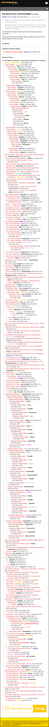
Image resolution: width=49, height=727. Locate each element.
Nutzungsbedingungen (35, 723)
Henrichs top (8, 265)
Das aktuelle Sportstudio (12, 194)
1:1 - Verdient (12, 604)
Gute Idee (9, 215)
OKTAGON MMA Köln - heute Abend (15, 671)
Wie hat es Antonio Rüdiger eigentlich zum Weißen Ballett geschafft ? (24, 540)
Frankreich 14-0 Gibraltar (12, 213)
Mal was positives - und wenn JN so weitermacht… (20, 179)
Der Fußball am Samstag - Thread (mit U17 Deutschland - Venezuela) (24, 60)
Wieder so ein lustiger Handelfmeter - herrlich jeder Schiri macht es (24, 273)
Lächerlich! (8, 269)
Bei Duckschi (8, 263)
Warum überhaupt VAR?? (13, 271)
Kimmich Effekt (9, 372)
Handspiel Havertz (10, 284)
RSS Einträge (6, 723)
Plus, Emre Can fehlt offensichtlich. (16, 158)
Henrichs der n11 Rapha (13, 386)
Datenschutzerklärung (7, 725)
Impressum (26, 723)
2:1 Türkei (8, 388)
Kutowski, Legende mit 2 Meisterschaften (17, 543)
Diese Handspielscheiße (12, 302)
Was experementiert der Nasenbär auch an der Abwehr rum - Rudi (23, 361)
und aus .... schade (10, 204)
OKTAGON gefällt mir (12, 677)
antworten (6, 43)
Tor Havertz (9, 610)
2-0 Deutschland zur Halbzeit (13, 698)
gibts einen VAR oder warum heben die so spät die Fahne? (21, 323)
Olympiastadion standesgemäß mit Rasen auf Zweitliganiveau (22, 334)
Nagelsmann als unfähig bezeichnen (19, 660)
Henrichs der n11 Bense (12, 380)
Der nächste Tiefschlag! (11, 221)
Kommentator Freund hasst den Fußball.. (16, 260)
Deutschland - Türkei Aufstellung (14, 599)
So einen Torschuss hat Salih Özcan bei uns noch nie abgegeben (23, 346)
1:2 (8, 563)
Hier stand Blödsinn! (12, 227)
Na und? (9, 652)
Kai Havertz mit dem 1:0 (14, 646)
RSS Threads (14, 723)
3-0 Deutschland (11, 700)
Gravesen (9, 551)
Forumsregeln (16, 725)
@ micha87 (37, 17)
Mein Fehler (10, 258)
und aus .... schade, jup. (13, 206)
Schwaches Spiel (11, 601)
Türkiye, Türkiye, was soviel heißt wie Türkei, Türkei (20, 606)
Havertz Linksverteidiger (13, 666)
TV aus (8, 306)
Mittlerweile (8, 553)
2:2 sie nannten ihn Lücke (12, 357)
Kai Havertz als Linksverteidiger (15, 633)
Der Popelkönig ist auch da (12, 208)
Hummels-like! (10, 267)
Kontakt (21, 723)
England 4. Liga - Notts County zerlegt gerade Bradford (20, 691)
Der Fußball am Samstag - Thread (14, 670)
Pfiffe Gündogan (9, 64)
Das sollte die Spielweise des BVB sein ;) (20, 648)
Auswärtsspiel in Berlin (12, 616)
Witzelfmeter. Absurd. (11, 286)
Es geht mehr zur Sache (12, 567)
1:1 (6, 557)
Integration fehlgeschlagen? (13, 394)
